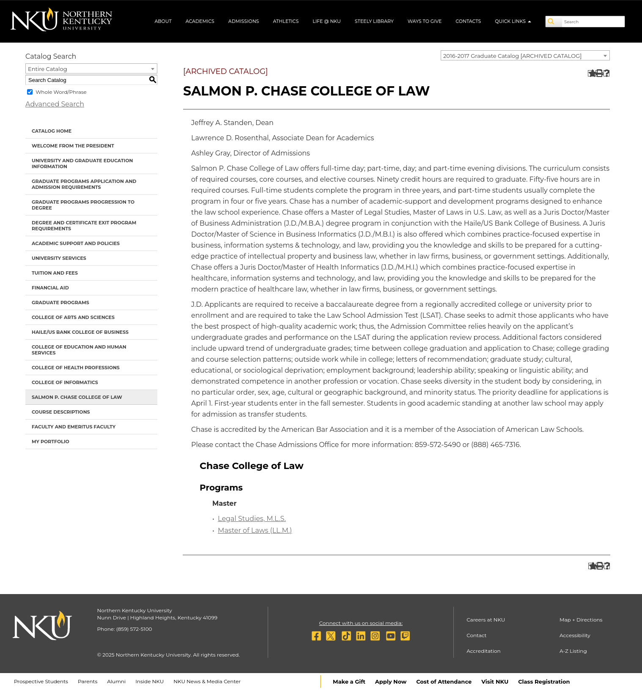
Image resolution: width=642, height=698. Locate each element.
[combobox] (525, 55)
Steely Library (374, 21)
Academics (200, 21)
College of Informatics (65, 382)
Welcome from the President (73, 146)
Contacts (468, 21)
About (162, 21)
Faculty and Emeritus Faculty (73, 427)
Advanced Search (54, 104)
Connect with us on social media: (361, 623)
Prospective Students (41, 681)
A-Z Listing (573, 651)
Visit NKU (494, 681)
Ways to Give (425, 21)
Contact (476, 635)
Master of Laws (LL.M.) (255, 530)
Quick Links (513, 21)
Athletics (286, 21)
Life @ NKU (327, 21)
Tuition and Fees (55, 273)
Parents (87, 681)
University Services (59, 258)
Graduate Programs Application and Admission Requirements (84, 184)
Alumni (116, 681)
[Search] (554, 21)
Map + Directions (581, 619)
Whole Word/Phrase (61, 92)
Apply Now (390, 681)
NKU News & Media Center (207, 681)
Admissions (243, 21)
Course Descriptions (61, 412)
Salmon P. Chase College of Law (77, 397)
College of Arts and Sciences (73, 317)
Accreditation (483, 651)
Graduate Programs (60, 302)
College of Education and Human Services (79, 350)
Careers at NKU (485, 619)
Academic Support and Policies (76, 243)
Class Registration (544, 681)
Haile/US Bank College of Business (80, 332)
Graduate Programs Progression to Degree (83, 205)
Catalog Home (51, 131)
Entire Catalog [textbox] (47, 68)
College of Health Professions (76, 368)
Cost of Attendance (444, 681)
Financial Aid (50, 288)
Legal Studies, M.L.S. (252, 519)
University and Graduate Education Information (82, 163)
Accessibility (575, 635)
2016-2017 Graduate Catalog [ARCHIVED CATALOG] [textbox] (512, 55)
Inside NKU (149, 681)
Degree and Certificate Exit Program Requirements (84, 226)
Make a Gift (349, 681)
